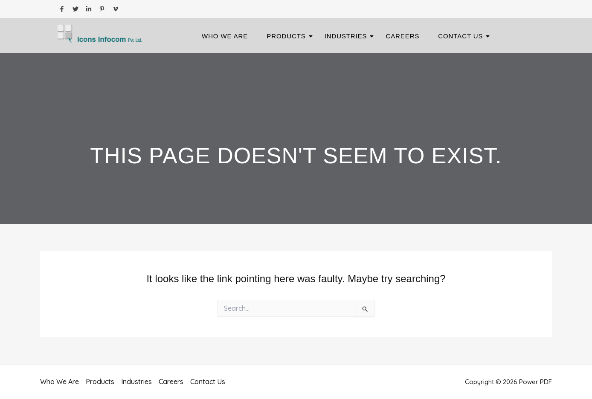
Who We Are (225, 36)
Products (289, 36)
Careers (402, 36)
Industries (348, 36)
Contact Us (463, 36)
